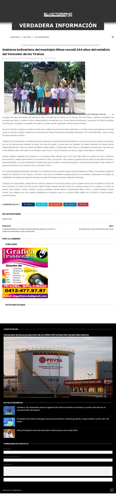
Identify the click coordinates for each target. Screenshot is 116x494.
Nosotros (15, 37)
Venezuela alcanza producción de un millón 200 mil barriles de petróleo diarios (46, 335)
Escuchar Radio (42, 37)
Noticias (27, 37)
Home (4, 37)
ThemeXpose (17, 491)
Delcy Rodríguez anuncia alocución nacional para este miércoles (47, 431)
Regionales (14, 45)
